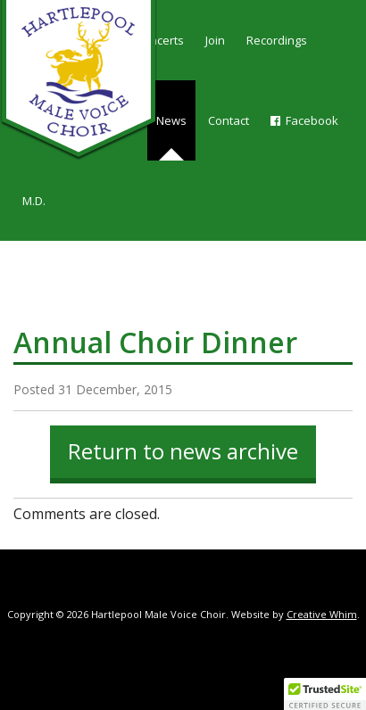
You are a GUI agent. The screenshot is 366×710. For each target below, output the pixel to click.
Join (215, 40)
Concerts (160, 40)
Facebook (304, 120)
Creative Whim (322, 614)
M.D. (34, 201)
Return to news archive (183, 451)
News (171, 120)
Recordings (276, 40)
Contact (228, 120)
